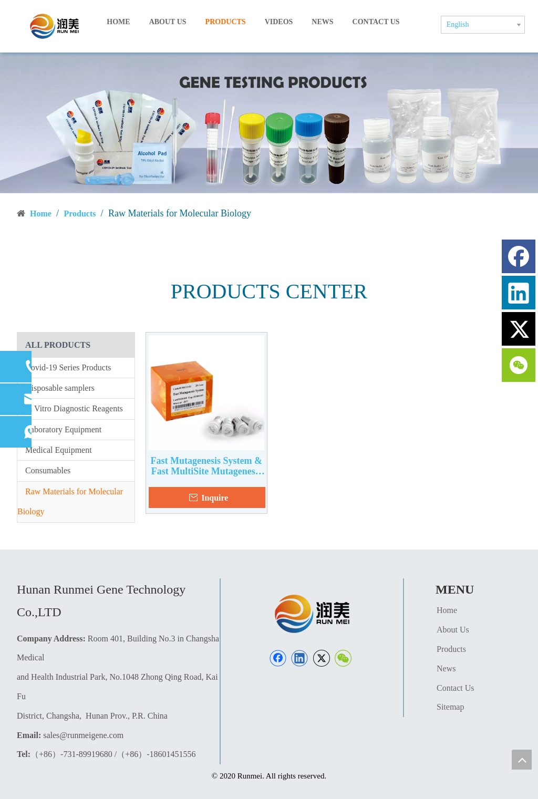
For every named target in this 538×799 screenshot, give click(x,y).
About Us (453, 629)
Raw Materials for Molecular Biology (70, 501)
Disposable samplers (60, 387)
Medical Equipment (58, 449)
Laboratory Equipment (63, 429)
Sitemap (450, 706)
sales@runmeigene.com (83, 735)
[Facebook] (278, 658)
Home (447, 610)
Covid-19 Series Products (68, 367)
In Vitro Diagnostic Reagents (74, 408)
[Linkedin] (299, 658)
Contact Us (455, 687)
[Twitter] (321, 658)
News (446, 668)
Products (451, 649)
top (522, 760)
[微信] (343, 658)
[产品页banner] (269, 123)
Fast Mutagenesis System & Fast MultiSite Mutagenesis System (206, 465)
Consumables (47, 470)
